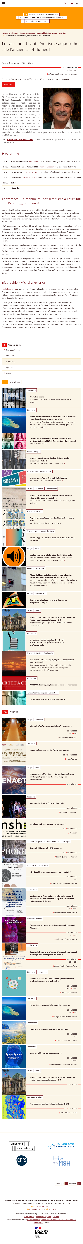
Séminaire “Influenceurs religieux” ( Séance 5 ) (51, 726)
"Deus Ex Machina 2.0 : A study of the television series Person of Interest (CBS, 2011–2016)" (51, 576)
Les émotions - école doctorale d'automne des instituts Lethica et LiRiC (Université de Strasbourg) (53, 439)
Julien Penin (33, 161)
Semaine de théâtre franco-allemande (47, 803)
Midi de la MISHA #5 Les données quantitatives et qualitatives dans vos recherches (52, 980)
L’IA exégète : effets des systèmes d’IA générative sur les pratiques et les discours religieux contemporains (52, 777)
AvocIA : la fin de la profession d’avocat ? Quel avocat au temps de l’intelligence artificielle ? (53, 953)
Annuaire (52, 1209)
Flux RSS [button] (72, 1184)
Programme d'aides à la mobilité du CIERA (48, 478)
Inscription (8, 84)
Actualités (62, 33)
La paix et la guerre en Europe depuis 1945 (49, 1029)
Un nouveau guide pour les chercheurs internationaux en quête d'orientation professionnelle (47, 643)
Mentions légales (43, 1216)
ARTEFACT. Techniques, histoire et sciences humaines (53, 685)
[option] (41, 398)
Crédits (56, 1216)
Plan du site (29, 1216)
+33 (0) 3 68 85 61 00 (42, 1206)
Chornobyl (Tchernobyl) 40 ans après (46, 848)
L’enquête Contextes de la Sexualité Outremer (50, 1005)
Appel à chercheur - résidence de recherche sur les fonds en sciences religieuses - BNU (52, 618)
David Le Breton (30, 172)
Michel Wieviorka (30, 177)
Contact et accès (36, 1209)
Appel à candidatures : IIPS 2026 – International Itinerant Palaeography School (51, 496)
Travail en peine (37, 397)
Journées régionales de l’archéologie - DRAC (49, 1104)
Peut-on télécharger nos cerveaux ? (46, 1053)
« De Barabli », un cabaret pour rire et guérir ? (50, 872)
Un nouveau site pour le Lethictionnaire (47, 699)
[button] (64, 3)
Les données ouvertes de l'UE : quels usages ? (50, 750)
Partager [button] (59, 1184)
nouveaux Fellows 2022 (20, 139)
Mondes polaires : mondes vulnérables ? (48, 824)
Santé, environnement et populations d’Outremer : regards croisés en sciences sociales (52, 418)
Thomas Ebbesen (47, 167)
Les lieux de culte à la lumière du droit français (51, 555)
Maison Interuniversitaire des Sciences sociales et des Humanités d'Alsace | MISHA (29, 33)
